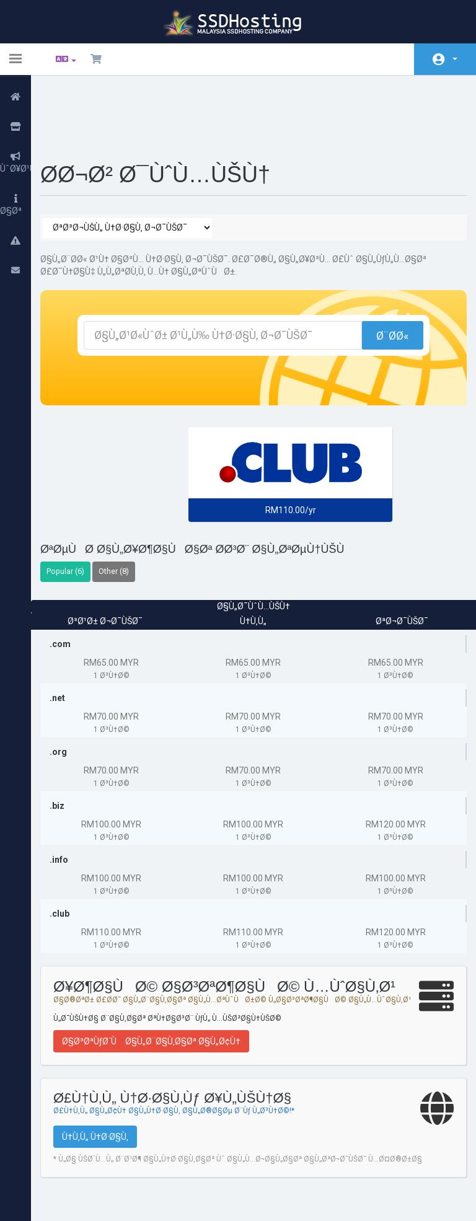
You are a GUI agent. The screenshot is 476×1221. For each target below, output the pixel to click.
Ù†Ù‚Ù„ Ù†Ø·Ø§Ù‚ (104, 1080)
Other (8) (123, 506)
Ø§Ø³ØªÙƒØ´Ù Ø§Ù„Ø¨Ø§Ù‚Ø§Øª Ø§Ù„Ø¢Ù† (160, 985)
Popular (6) (75, 506)
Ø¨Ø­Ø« (385, 270)
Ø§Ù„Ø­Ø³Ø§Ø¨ (454, 59)
